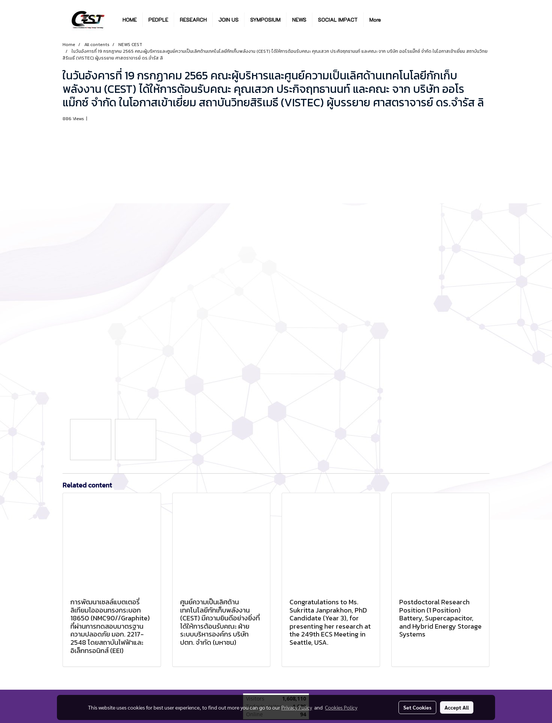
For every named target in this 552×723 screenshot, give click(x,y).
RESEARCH (193, 19)
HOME (129, 19)
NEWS (299, 19)
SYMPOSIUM (265, 19)
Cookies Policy (341, 707)
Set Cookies (417, 707)
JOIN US (228, 19)
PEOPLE (158, 19)
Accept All (457, 707)
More (375, 19)
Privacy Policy (296, 707)
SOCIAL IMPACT (338, 19)
